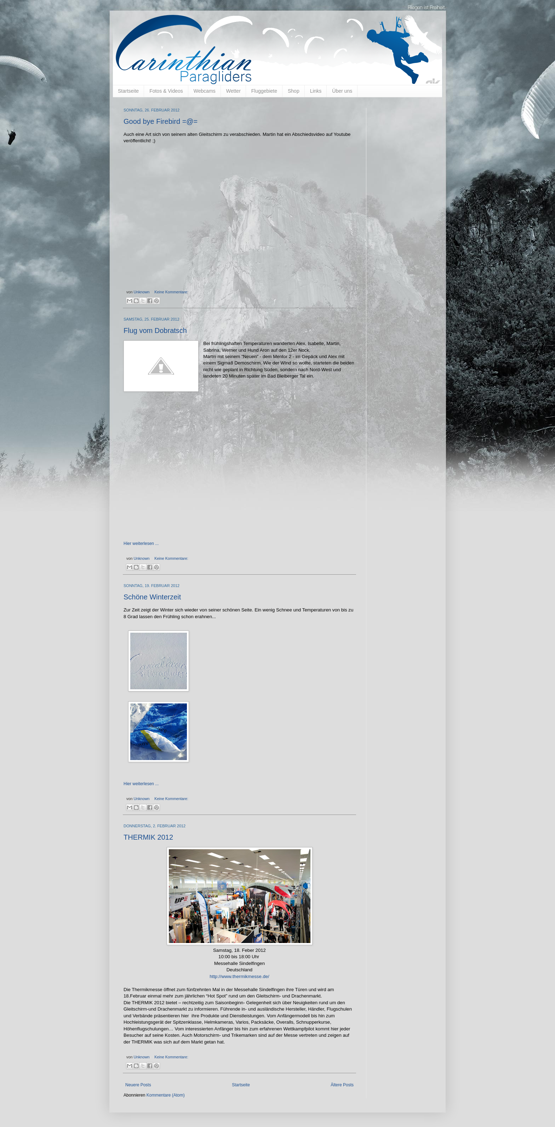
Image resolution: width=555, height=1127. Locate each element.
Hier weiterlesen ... (141, 543)
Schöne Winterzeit (152, 597)
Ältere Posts (342, 1084)
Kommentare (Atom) (166, 1095)
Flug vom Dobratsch (155, 330)
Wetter (233, 91)
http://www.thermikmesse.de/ (239, 976)
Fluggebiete (264, 91)
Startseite (128, 91)
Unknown (141, 292)
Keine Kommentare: (171, 292)
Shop (293, 91)
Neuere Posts (138, 1084)
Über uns (342, 91)
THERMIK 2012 (148, 837)
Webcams (205, 91)
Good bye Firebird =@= (161, 121)
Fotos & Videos (166, 91)
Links (316, 91)
